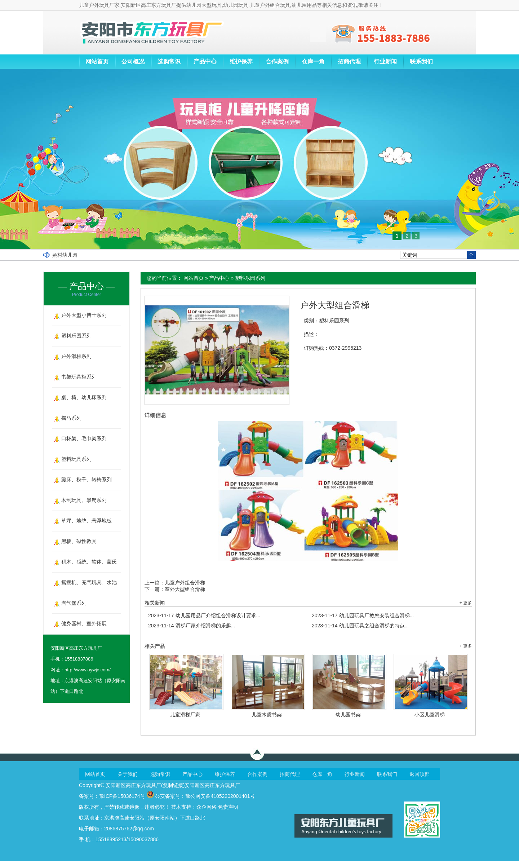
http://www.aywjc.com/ (88, 669)
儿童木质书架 (267, 715)
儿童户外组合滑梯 (185, 583)
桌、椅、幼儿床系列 (84, 397)
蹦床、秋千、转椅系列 (86, 479)
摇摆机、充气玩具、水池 (89, 582)
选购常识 (169, 61)
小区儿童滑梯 (429, 715)
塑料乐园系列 (250, 278)
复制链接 (173, 785)
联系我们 (421, 61)
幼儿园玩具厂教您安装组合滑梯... (363, 615)
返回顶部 (419, 774)
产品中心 (205, 61)
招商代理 (349, 61)
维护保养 (241, 61)
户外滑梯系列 (76, 356)
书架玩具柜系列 (79, 377)
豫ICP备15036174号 (122, 796)
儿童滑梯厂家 (185, 715)
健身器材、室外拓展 (84, 623)
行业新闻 (385, 61)
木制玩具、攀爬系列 (84, 500)
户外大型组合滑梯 (334, 305)
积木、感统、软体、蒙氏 (89, 562)
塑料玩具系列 (76, 459)
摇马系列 (71, 418)
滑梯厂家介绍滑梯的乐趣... (191, 625)
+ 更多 (466, 602)
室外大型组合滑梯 (185, 589)
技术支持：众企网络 (194, 807)
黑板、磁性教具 (79, 541)
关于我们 (127, 774)
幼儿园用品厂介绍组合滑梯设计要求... (204, 615)
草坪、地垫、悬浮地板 (86, 521)
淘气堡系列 (73, 603)
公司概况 (133, 61)
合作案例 (277, 61)
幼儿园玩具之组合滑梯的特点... (360, 625)
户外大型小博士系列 (84, 315)
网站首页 (96, 61)
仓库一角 (313, 61)
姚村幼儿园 (64, 255)
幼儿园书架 (348, 715)
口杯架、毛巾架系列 (84, 438)
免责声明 (228, 807)
